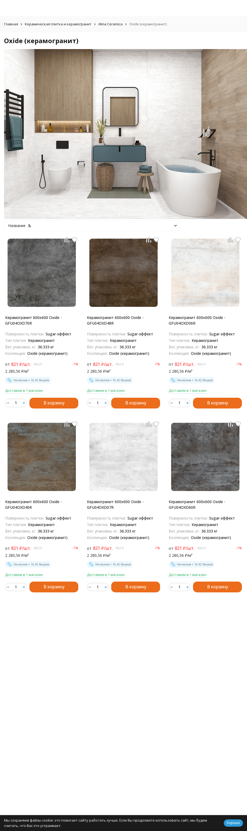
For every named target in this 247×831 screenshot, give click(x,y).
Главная (11, 24)
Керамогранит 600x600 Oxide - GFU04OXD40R (33, 504)
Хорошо (233, 822)
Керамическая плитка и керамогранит (58, 24)
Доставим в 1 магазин (24, 390)
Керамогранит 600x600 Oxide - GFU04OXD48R (115, 320)
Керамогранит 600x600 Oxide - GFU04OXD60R (197, 504)
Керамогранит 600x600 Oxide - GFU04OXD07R (115, 504)
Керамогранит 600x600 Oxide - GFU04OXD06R (197, 320)
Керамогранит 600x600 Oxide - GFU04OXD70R (33, 320)
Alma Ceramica (110, 24)
